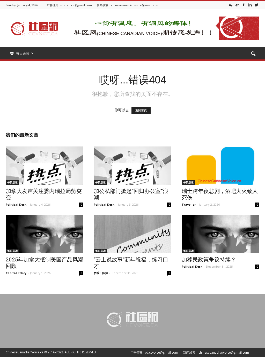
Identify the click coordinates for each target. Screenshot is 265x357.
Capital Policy (16, 273)
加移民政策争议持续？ (209, 260)
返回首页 (141, 110)
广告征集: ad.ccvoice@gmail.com (69, 5)
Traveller (189, 204)
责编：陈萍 (101, 273)
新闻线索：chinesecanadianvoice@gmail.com (128, 5)
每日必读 (12, 182)
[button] (253, 54)
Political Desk (16, 204)
